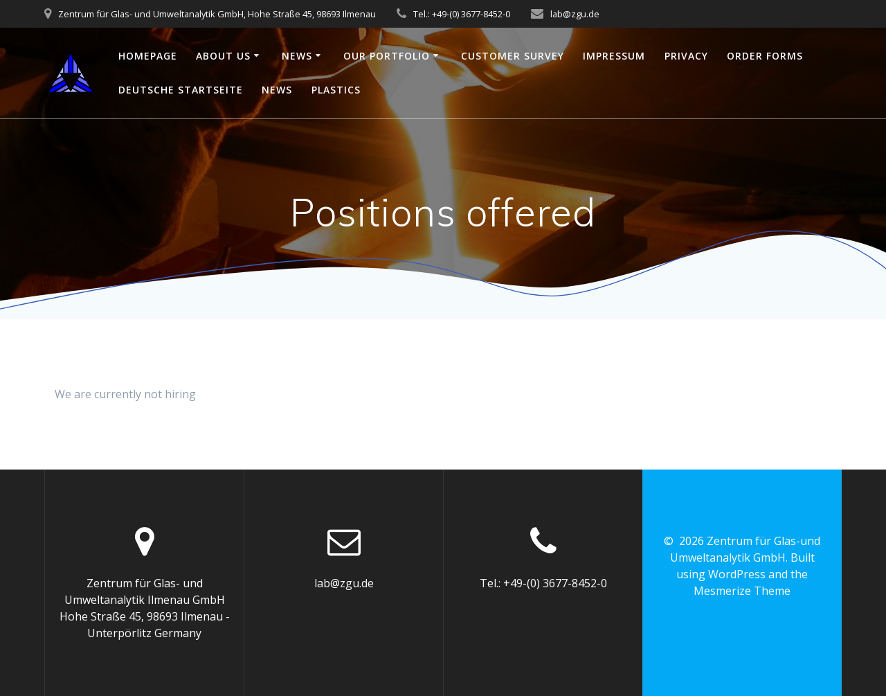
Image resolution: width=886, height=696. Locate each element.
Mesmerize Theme (742, 590)
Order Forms (765, 55)
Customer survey (512, 55)
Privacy (686, 55)
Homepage (147, 55)
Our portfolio (386, 55)
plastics (336, 89)
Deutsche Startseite (180, 89)
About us (223, 55)
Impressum (614, 55)
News (297, 55)
